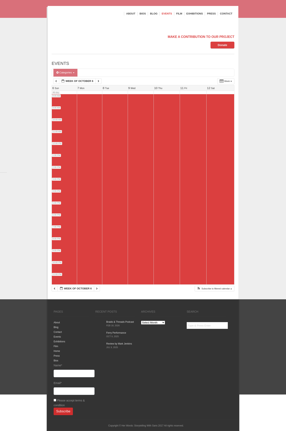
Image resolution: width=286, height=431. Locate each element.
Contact (226, 13)
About (130, 13)
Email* (71, 388)
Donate (222, 45)
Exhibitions (194, 13)
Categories (65, 72)
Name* (71, 370)
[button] (214, 288)
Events (167, 13)
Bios (143, 13)
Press (211, 13)
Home (57, 351)
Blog (153, 13)
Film (179, 13)
